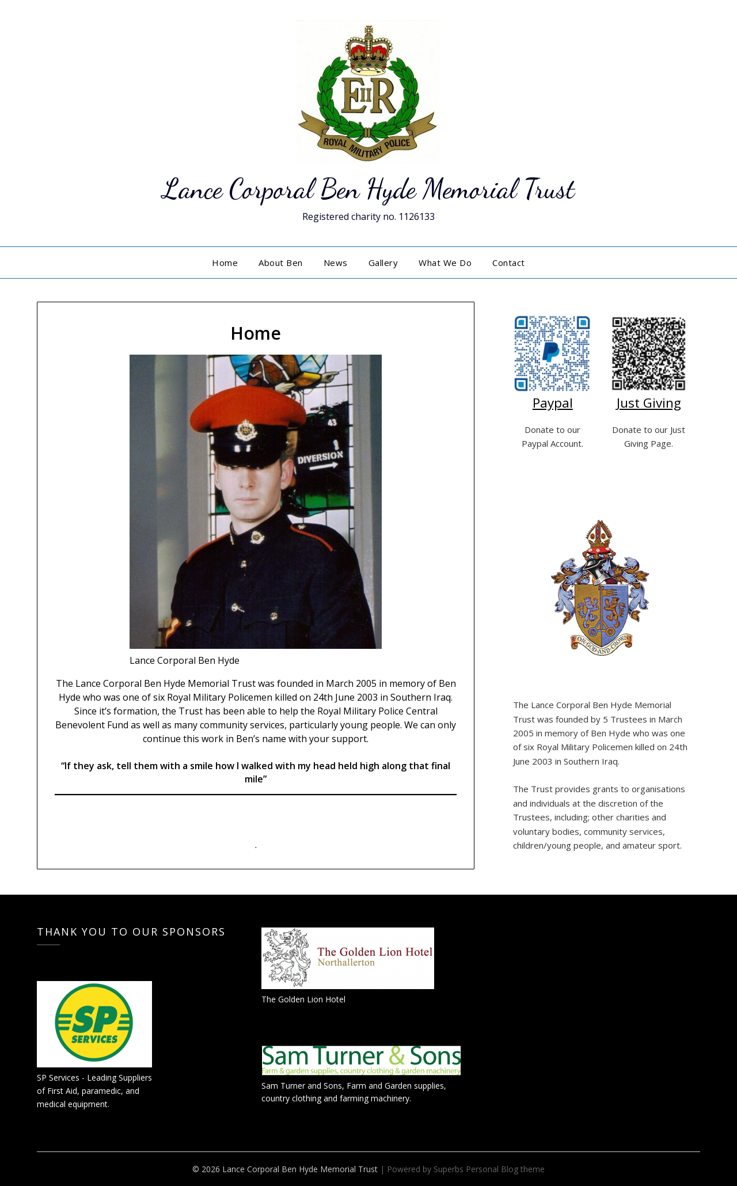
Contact (508, 262)
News (336, 262)
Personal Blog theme (505, 1169)
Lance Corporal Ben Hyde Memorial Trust (368, 188)
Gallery (383, 262)
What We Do (445, 262)
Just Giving (649, 403)
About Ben (281, 262)
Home (225, 262)
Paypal (553, 403)
